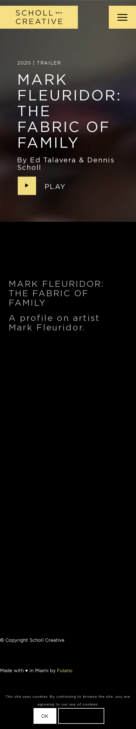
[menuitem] (119, 17)
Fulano (64, 670)
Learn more (81, 716)
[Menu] (119, 17)
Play (55, 186)
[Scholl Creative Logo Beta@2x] (54, 17)
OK (45, 716)
